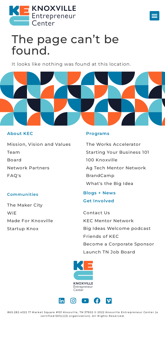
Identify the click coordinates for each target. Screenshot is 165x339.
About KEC (20, 133)
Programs (98, 133)
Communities (22, 194)
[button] (154, 15)
